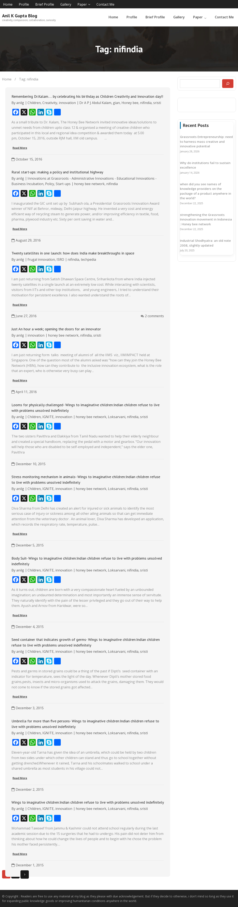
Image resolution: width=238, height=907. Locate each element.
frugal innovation (41, 259)
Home (8, 4)
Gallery (65, 4)
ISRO (60, 259)
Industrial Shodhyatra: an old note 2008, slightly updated (205, 242)
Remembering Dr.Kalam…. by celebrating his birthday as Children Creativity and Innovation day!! (87, 96)
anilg (20, 102)
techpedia (88, 259)
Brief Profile (44, 4)
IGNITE (48, 416)
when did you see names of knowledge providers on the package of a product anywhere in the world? (205, 190)
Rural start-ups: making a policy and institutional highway (57, 171)
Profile (24, 4)
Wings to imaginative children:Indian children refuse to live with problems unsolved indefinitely (87, 801)
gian (116, 102)
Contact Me (105, 4)
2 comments (154, 315)
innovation (67, 102)
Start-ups (63, 183)
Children (34, 102)
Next (24, 874)
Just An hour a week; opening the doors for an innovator (56, 328)
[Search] (227, 83)
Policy (49, 183)
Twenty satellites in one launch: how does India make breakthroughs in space (72, 252)
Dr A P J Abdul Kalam (95, 102)
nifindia (146, 102)
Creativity (49, 102)
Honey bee (130, 102)
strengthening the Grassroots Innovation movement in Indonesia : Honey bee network (206, 218)
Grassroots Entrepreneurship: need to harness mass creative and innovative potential (206, 141)
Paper (82, 4)
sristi (157, 102)
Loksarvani (116, 416)
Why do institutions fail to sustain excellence (205, 164)
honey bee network (89, 183)
